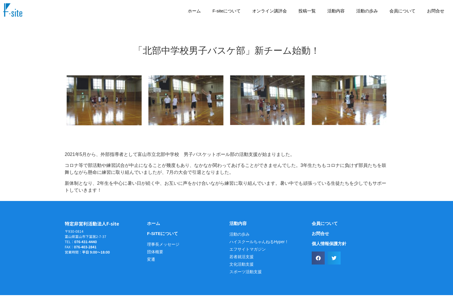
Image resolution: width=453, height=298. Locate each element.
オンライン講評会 (269, 10)
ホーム (194, 10)
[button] (318, 260)
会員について (402, 10)
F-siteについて (226, 10)
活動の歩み (367, 10)
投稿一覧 (307, 10)
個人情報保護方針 (329, 246)
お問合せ (435, 10)
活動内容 (336, 10)
